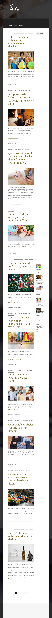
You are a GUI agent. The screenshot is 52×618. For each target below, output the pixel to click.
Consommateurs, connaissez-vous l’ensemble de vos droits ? (18, 478)
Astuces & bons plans (12, 25)
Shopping (20, 20)
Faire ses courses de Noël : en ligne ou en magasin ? (20, 266)
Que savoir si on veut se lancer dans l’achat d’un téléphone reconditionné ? (20, 157)
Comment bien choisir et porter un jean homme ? (21, 427)
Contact (21, 25)
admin (26, 33)
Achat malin (26, 20)
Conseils (33, 20)
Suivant (25, 592)
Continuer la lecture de (13, 79)
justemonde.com (15, 610)
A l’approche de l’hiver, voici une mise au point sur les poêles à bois (21, 99)
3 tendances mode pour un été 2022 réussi (18, 377)
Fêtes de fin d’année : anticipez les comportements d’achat (20, 41)
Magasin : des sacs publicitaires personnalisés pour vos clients (19, 322)
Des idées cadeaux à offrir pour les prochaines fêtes (19, 217)
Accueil (9, 20)
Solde (15, 20)
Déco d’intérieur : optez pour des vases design (20, 536)
